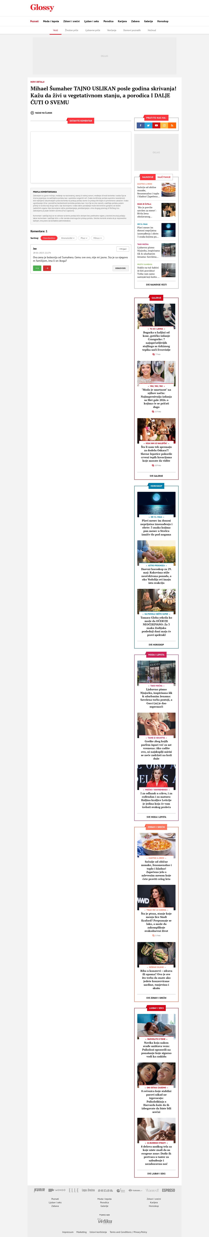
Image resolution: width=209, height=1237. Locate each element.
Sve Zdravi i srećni (156, 997)
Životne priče (71, 30)
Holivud (152, 30)
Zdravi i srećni (71, 21)
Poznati (34, 21)
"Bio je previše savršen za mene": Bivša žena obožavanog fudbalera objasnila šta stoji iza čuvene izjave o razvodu (147, 212)
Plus (84, 238)
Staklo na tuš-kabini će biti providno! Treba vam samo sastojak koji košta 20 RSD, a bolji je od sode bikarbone (148, 272)
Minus (97, 238)
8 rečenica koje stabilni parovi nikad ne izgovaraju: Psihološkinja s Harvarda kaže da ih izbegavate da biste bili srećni (156, 1101)
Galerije (148, 21)
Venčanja (111, 30)
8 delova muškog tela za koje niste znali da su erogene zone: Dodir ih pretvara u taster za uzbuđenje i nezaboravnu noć (156, 1155)
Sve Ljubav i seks (156, 1173)
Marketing (81, 1231)
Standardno (49, 238)
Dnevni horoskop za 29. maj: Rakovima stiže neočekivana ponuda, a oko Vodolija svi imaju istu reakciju (156, 576)
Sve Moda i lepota (156, 817)
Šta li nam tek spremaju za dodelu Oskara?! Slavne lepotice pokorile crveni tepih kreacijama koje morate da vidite (156, 454)
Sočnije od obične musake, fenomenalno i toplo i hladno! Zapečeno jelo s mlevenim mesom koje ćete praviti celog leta (148, 192)
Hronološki (68, 238)
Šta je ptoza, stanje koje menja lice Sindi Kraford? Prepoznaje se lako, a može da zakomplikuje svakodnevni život (156, 922)
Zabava (135, 21)
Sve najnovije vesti (156, 284)
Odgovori (120, 268)
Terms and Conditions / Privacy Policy (128, 1231)
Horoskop (162, 21)
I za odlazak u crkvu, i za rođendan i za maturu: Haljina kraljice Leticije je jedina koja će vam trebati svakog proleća (156, 800)
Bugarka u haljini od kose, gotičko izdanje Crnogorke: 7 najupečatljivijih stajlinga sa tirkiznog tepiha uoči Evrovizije (156, 341)
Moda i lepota (51, 21)
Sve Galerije (156, 476)
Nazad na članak (41, 113)
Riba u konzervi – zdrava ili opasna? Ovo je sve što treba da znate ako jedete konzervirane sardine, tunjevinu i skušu (156, 979)
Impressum (67, 1231)
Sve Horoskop (156, 644)
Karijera (122, 21)
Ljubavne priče (92, 30)
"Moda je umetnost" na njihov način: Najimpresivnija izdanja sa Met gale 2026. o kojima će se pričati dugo (156, 398)
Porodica (108, 21)
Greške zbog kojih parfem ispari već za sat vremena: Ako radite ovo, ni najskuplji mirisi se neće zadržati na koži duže (156, 749)
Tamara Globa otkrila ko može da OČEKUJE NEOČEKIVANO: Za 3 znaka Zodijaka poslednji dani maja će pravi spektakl (156, 626)
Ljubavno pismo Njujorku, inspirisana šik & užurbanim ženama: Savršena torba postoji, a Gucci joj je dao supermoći (148, 252)
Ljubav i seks (91, 21)
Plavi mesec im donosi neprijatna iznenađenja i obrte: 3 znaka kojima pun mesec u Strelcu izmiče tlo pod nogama (148, 232)
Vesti (55, 30)
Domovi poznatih (132, 30)
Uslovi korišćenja (98, 1231)
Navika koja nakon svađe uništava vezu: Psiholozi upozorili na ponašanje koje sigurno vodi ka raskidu (156, 1049)
